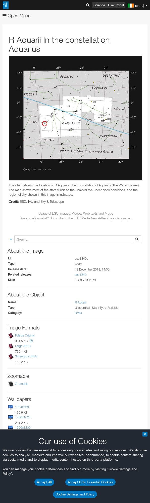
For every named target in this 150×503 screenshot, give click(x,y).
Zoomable (21, 384)
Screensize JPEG (26, 356)
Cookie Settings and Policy (75, 494)
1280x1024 (23, 417)
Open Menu (17, 15)
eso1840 (81, 275)
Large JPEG (23, 346)
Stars (78, 313)
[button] (31, 341)
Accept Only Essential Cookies (90, 482)
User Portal (116, 5)
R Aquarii (80, 302)
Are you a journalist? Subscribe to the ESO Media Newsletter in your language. (75, 218)
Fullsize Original (24, 336)
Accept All (44, 482)
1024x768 (22, 407)
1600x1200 (23, 427)
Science (99, 5)
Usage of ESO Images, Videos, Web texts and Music (75, 213)
